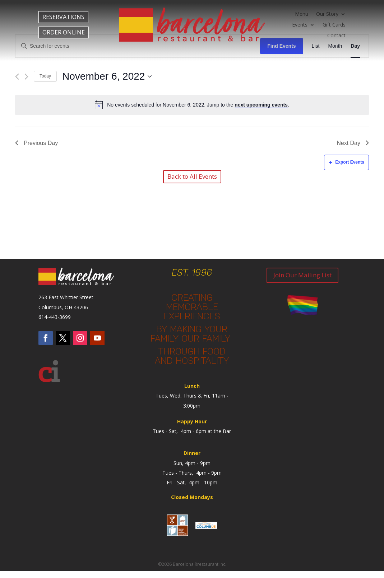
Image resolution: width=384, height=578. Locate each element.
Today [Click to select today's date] (45, 76)
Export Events (346, 162)
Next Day (353, 143)
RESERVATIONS (63, 17)
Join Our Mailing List (302, 275)
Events (299, 25)
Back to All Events (192, 176)
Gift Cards (334, 25)
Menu (301, 14)
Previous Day (36, 143)
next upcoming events (261, 105)
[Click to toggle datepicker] (107, 76)
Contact (336, 36)
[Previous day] (17, 76)
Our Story (327, 14)
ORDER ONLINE (63, 32)
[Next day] (26, 76)
